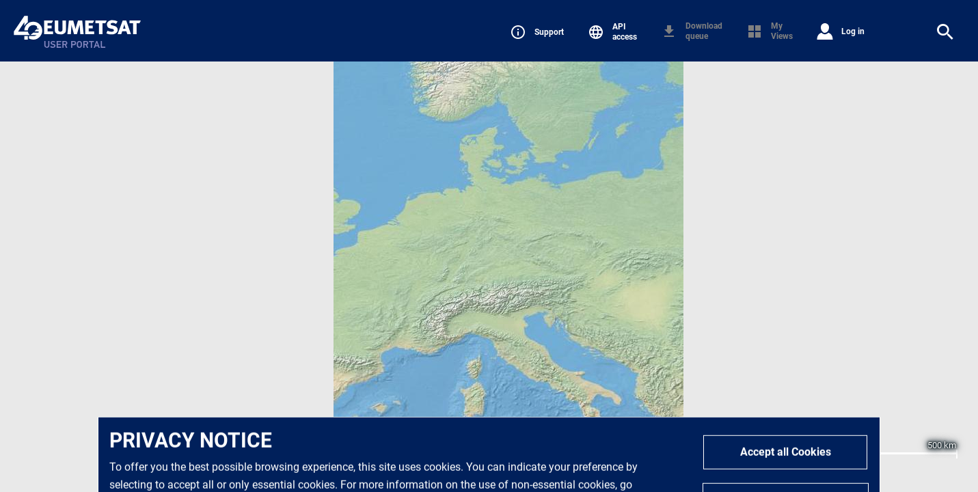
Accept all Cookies (785, 467)
